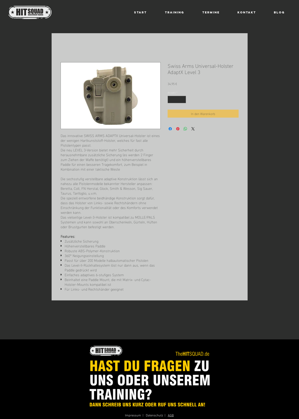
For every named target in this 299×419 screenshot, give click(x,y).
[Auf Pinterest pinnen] (177, 128)
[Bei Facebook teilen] (170, 128)
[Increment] (182, 99)
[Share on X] (193, 128)
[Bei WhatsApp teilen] (185, 128)
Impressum (133, 416)
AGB (171, 416)
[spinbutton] (176, 99)
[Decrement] (170, 99)
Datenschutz (154, 416)
